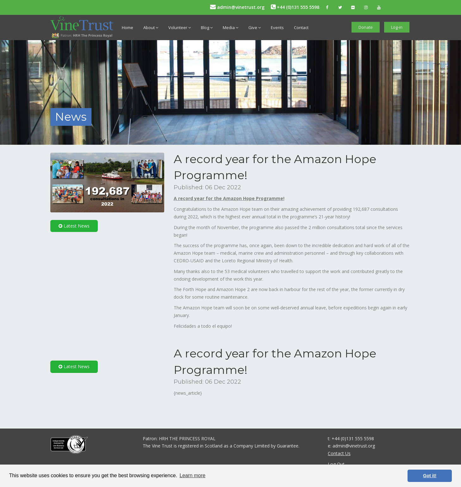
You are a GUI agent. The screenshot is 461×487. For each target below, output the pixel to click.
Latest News (74, 226)
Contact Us (339, 453)
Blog (207, 27)
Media (230, 27)
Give (254, 27)
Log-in (396, 27)
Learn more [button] (192, 475)
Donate (365, 27)
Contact (301, 27)
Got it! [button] (429, 475)
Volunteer (179, 27)
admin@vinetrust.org (237, 7)
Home (127, 27)
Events (277, 27)
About (150, 27)
